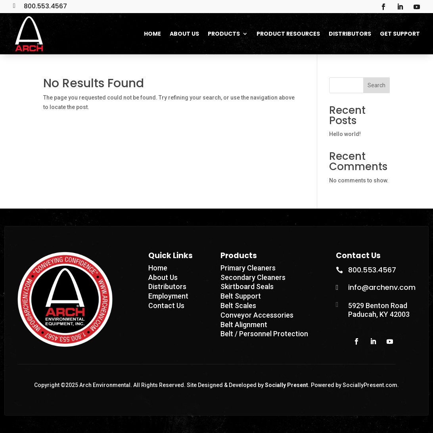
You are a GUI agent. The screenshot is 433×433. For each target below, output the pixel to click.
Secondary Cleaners (252, 277)
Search (376, 85)
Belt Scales (238, 305)
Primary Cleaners (248, 268)
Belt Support (240, 296)
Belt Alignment (243, 324)
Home (157, 268)
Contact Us (166, 305)
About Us (163, 277)
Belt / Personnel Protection (264, 334)
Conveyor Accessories (256, 315)
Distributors (167, 286)
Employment (168, 296)
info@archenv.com (382, 287)
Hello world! (345, 134)
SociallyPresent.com (370, 385)
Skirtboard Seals (247, 286)
